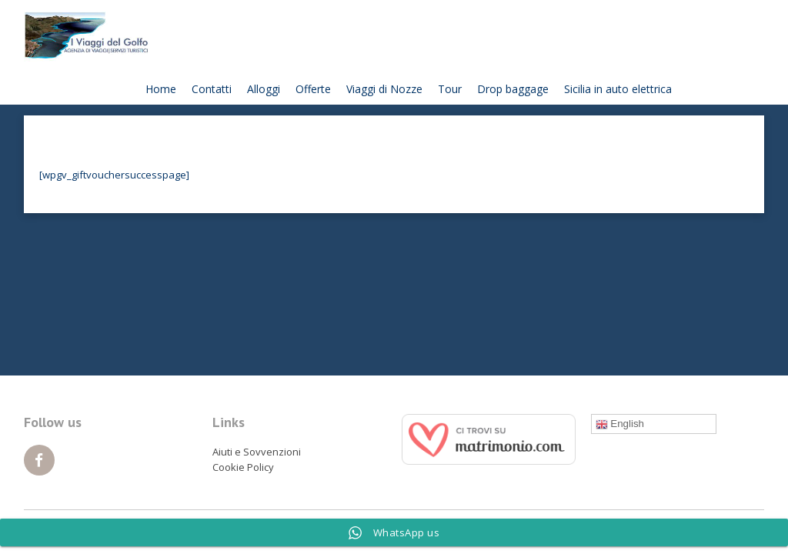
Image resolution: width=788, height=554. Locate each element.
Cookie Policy (243, 467)
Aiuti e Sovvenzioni (256, 452)
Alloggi (263, 89)
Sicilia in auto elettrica (618, 89)
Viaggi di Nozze (384, 89)
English (620, 424)
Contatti (212, 89)
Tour (450, 89)
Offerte (313, 89)
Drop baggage (513, 89)
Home (160, 89)
